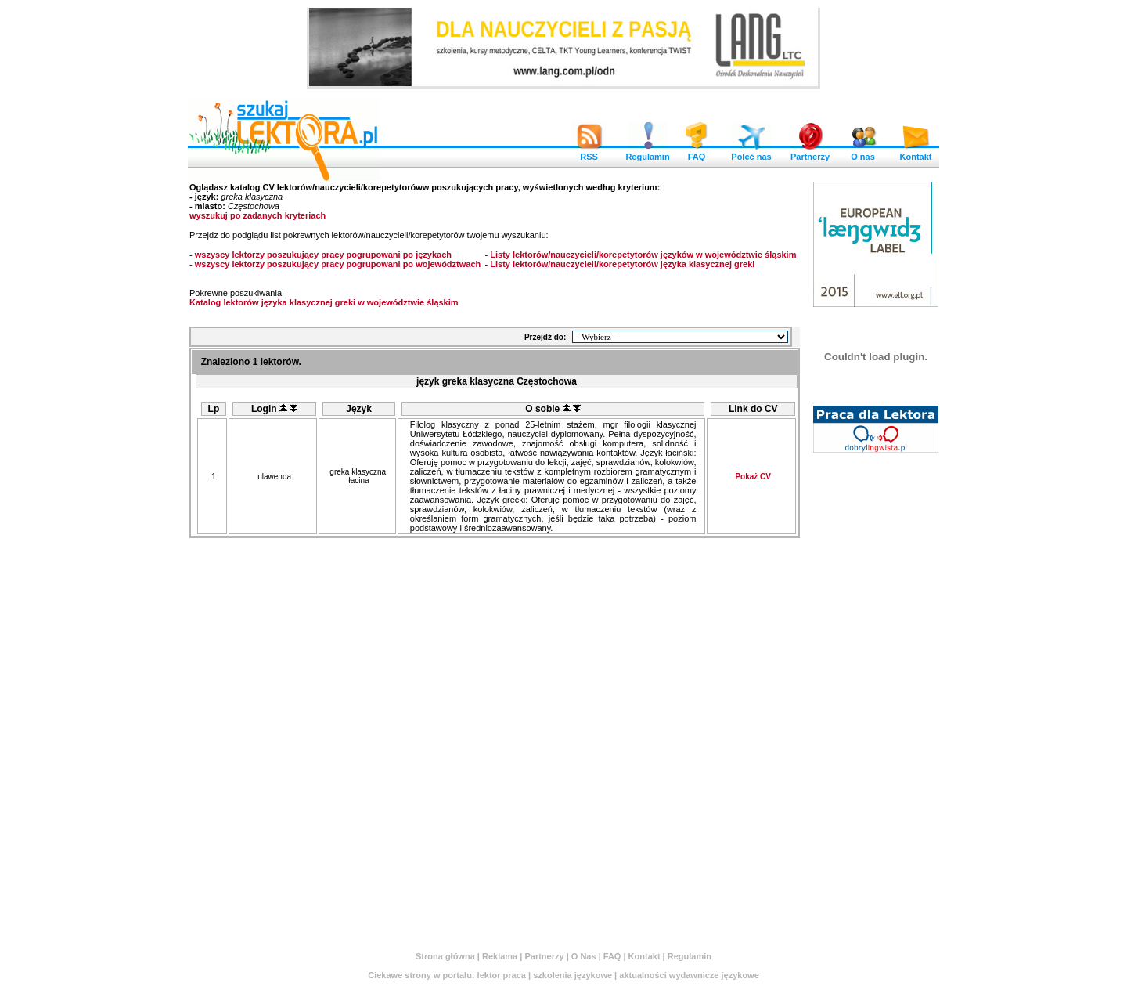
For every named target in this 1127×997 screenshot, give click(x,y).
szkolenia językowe (572, 975)
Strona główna (445, 956)
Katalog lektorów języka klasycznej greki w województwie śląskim (324, 302)
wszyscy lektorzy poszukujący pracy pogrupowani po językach (323, 254)
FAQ (696, 152)
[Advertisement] (875, 695)
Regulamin (647, 152)
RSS (589, 152)
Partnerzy (810, 152)
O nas (863, 152)
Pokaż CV (753, 476)
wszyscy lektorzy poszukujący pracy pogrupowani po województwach (338, 264)
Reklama (499, 956)
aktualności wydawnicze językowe (689, 975)
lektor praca (501, 975)
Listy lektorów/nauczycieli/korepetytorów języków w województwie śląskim (643, 254)
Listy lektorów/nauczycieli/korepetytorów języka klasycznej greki (622, 264)
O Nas (583, 956)
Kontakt (915, 152)
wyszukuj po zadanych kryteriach (257, 215)
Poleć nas (751, 152)
